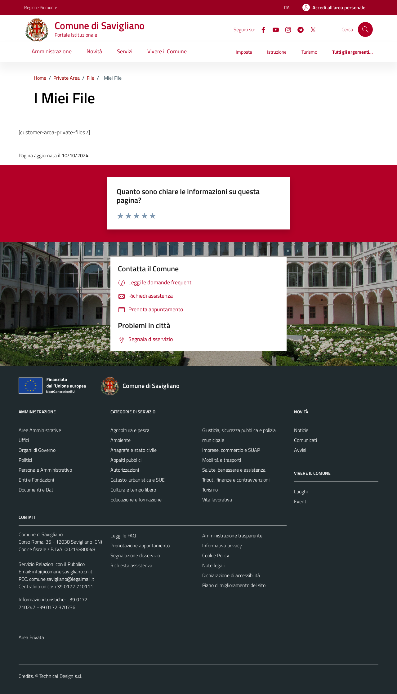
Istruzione (277, 52)
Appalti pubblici (125, 460)
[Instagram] (285, 29)
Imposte (244, 52)
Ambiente (120, 440)
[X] (310, 29)
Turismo (309, 52)
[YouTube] (273, 29)
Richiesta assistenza (131, 565)
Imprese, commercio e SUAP (231, 450)
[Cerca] (365, 29)
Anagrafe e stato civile (133, 450)
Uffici (24, 440)
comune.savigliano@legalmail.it (61, 579)
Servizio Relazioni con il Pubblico (52, 564)
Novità (94, 51)
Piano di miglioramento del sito (233, 585)
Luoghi (301, 491)
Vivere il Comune (167, 51)
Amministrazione (52, 51)
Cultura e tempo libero (133, 489)
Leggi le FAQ (123, 535)
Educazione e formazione (136, 499)
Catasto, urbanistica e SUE (137, 479)
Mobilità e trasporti (221, 460)
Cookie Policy (215, 555)
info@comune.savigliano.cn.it (62, 571)
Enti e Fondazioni (36, 479)
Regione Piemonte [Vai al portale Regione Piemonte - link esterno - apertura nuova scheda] (40, 7)
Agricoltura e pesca (129, 430)
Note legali (213, 565)
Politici (25, 460)
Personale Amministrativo (45, 470)
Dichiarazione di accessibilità (231, 575)
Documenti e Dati (36, 489)
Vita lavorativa (217, 499)
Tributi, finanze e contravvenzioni (236, 479)
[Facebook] (261, 29)
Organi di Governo (37, 450)
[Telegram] (298, 29)
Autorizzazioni (124, 470)
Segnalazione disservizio (135, 555)
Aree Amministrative (40, 430)
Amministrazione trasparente (232, 535)
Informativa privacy (222, 545)
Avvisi (300, 450)
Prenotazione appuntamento (140, 545)
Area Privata (31, 637)
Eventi (300, 501)
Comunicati (305, 440)
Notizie (301, 430)
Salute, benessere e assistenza (233, 470)
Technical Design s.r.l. (60, 676)
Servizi (124, 51)
